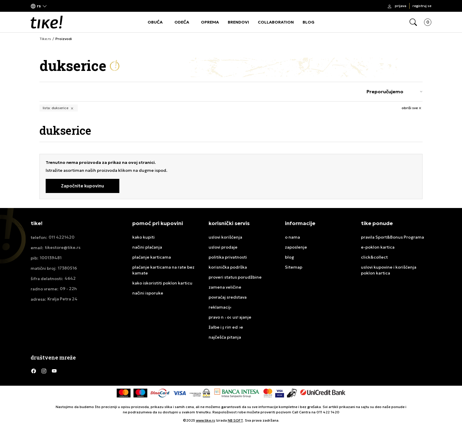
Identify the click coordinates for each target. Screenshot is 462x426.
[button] (39, 6)
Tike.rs (45, 39)
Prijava (400, 6)
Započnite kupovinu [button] (82, 186)
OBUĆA (155, 22)
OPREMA (210, 22)
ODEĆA (181, 22)
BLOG (308, 22)
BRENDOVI (238, 22)
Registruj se (421, 6)
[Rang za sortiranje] (393, 91)
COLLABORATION (276, 22)
